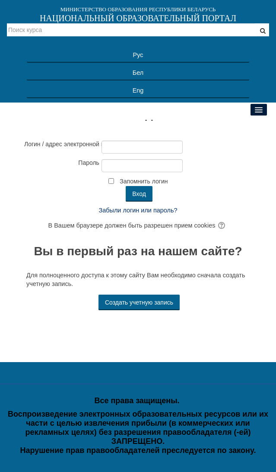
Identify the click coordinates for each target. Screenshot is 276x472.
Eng (138, 90)
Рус (138, 54)
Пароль (88, 162)
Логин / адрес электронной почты (61, 144)
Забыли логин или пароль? (138, 210)
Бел (138, 72)
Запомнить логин (144, 181)
